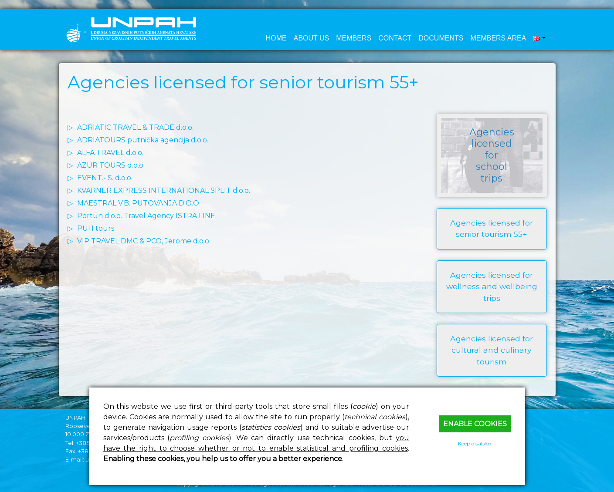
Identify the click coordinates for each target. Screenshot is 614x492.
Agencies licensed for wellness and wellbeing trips (491, 286)
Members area (498, 38)
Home (276, 38)
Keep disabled (475, 443)
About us (311, 38)
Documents (440, 38)
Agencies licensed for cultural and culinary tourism (491, 350)
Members (353, 38)
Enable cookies (475, 424)
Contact (394, 38)
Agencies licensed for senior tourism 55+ (491, 228)
